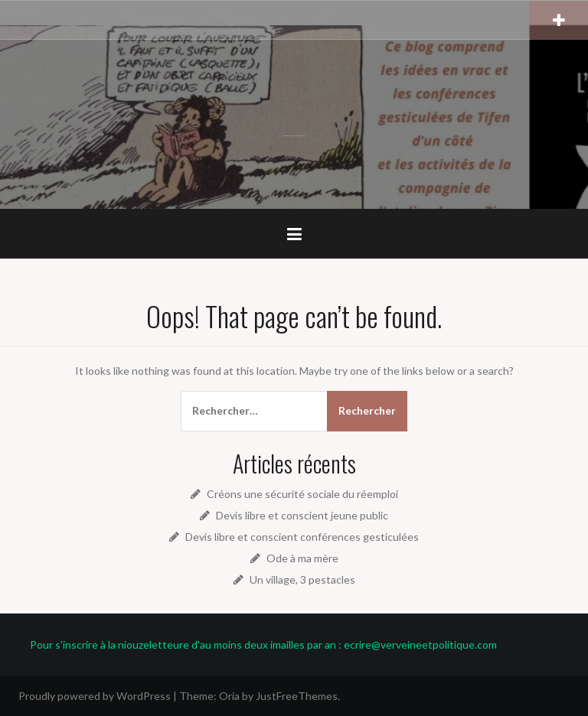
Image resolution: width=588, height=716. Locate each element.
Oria (229, 695)
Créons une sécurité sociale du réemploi (302, 493)
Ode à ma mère (302, 558)
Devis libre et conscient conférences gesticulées (302, 536)
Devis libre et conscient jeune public (302, 515)
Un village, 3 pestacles (302, 579)
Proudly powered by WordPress (94, 695)
